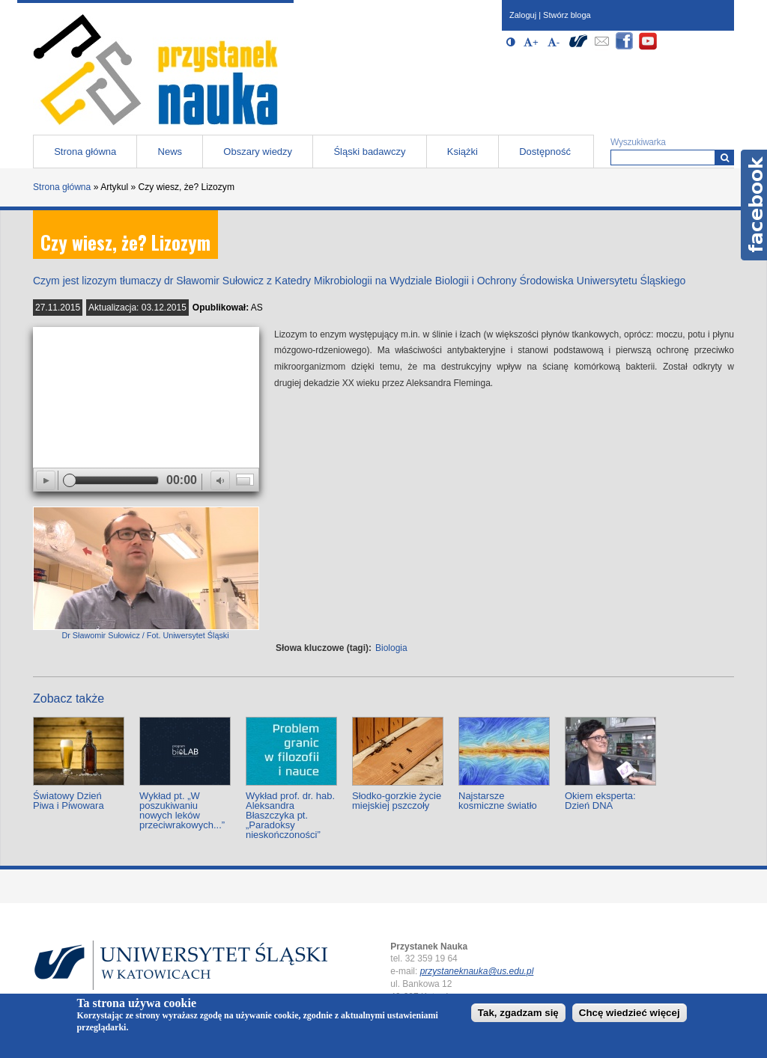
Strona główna (85, 151)
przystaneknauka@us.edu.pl (477, 971)
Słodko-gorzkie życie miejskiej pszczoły (396, 800)
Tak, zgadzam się (518, 1012)
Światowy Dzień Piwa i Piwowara (68, 800)
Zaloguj (522, 14)
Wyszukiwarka (638, 142)
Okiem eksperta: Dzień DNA (600, 800)
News (170, 151)
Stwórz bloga (567, 14)
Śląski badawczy (369, 151)
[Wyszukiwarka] (724, 157)
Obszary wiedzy (257, 151)
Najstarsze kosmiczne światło (497, 800)
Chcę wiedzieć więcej (629, 1012)
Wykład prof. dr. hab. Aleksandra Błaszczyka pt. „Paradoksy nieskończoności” (290, 815)
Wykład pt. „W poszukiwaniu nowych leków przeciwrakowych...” (182, 810)
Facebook (754, 205)
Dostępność (545, 151)
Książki (462, 151)
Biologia (391, 648)
